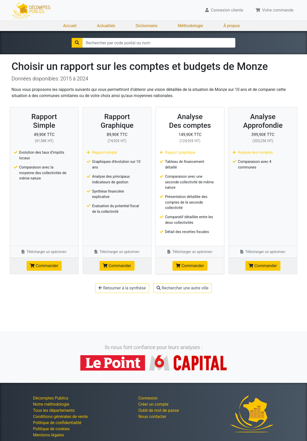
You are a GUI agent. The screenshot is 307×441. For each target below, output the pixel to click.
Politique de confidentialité (57, 422)
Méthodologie (190, 25)
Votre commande (275, 10)
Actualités (106, 25)
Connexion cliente (224, 10)
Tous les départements (54, 410)
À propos (231, 25)
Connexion (148, 398)
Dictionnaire (146, 25)
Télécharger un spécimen (44, 252)
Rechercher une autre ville (183, 288)
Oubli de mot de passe (158, 410)
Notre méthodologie (51, 404)
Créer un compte (153, 404)
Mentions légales (48, 435)
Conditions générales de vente (60, 416)
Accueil (69, 25)
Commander (44, 265)
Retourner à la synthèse (122, 288)
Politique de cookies (51, 428)
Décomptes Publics (50, 398)
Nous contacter (152, 416)
